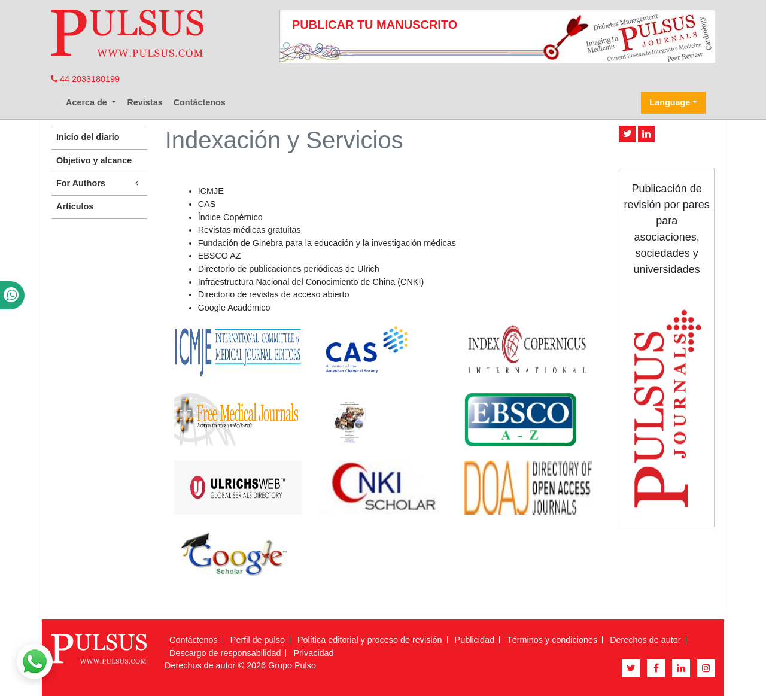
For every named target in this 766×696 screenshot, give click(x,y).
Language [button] (669, 102)
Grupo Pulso (292, 665)
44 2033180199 (85, 79)
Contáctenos (200, 102)
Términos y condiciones (552, 640)
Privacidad (313, 653)
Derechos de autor (645, 640)
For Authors (99, 183)
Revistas (144, 102)
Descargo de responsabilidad (225, 653)
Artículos (74, 206)
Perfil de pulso (257, 640)
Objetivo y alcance (94, 160)
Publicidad (474, 640)
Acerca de (88, 102)
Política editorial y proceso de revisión (369, 640)
